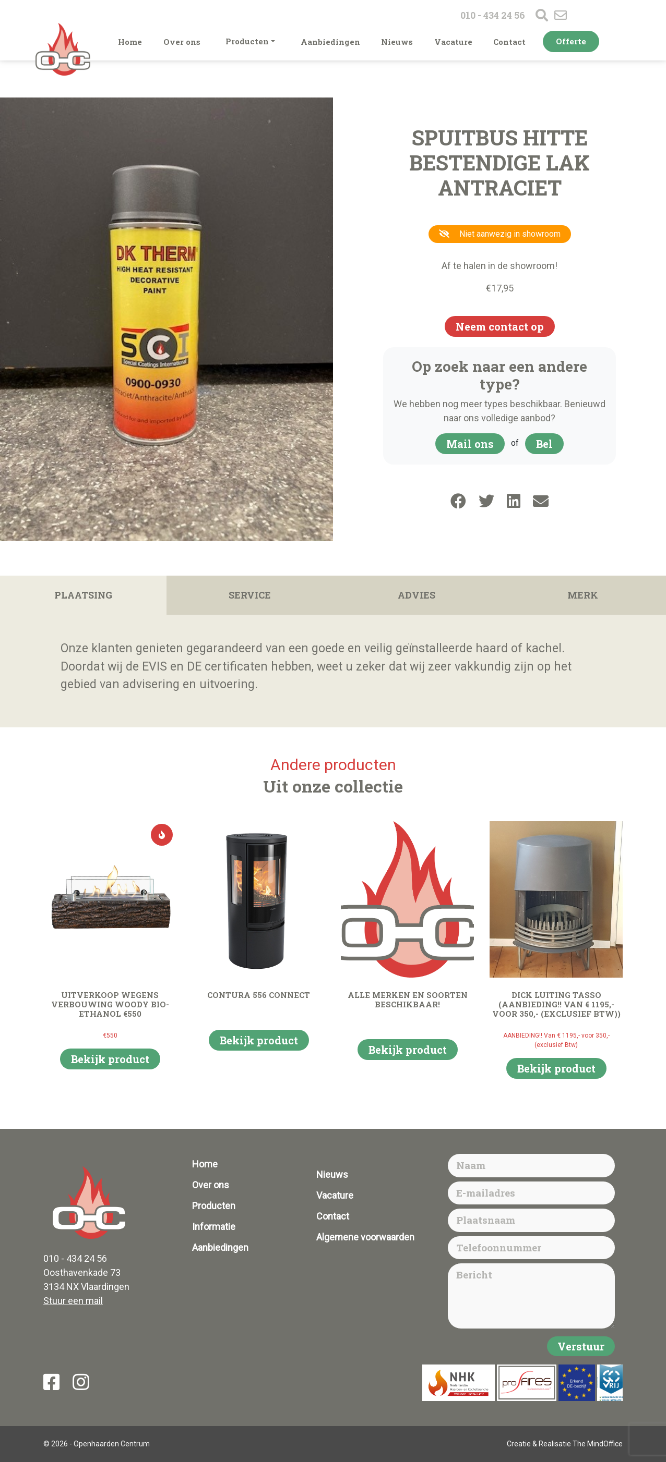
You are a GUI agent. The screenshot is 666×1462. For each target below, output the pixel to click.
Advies (416, 595)
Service (250, 595)
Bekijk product (110, 1059)
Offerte (571, 41)
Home (130, 41)
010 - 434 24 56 (492, 15)
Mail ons (470, 443)
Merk (582, 595)
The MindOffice (598, 1444)
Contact (509, 41)
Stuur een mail (73, 1300)
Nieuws (397, 41)
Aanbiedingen (330, 41)
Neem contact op (500, 326)
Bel (544, 443)
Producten (247, 41)
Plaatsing (83, 595)
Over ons (181, 41)
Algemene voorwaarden (365, 1237)
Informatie (213, 1226)
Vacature (453, 41)
